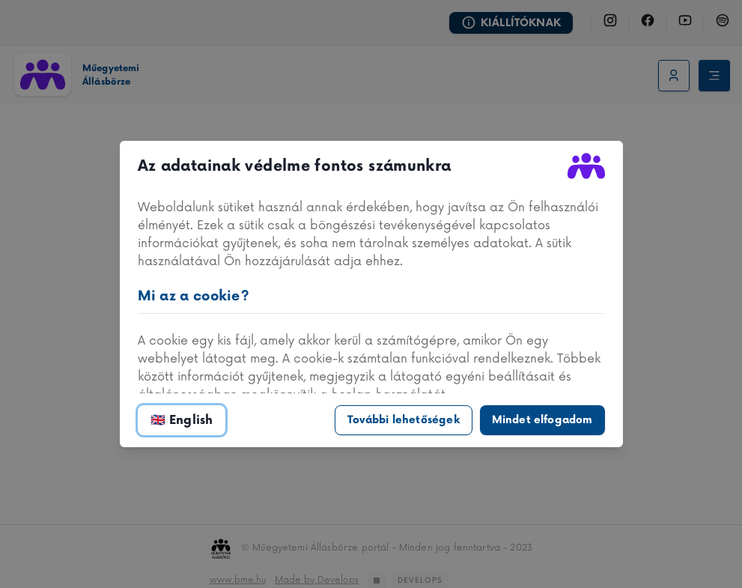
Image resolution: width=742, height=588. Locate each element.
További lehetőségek (403, 419)
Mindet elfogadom (542, 419)
